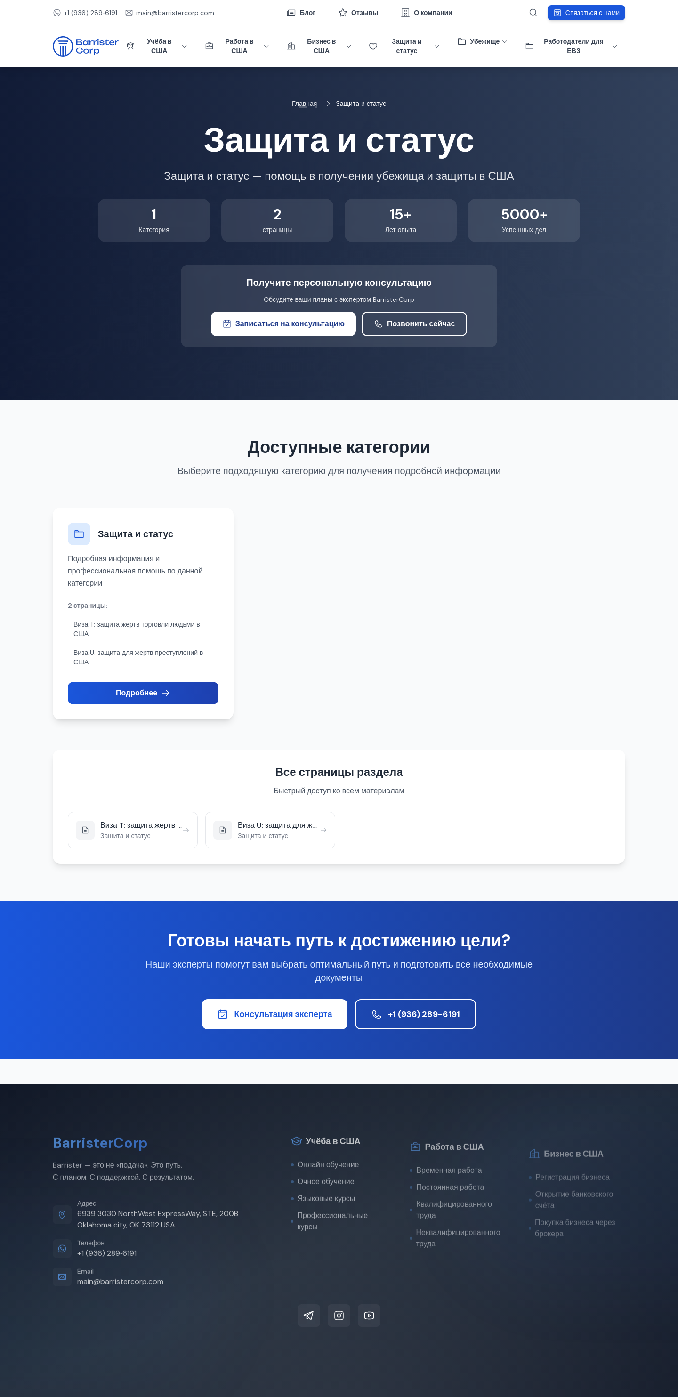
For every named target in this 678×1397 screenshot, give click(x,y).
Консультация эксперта (274, 1014)
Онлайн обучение (325, 1188)
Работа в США (237, 46)
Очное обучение (323, 1205)
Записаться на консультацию (283, 324)
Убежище (482, 41)
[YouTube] (369, 1315)
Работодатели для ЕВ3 (571, 46)
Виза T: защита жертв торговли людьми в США (136, 629)
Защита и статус (404, 46)
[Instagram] (339, 1315)
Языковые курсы (323, 1222)
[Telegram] (309, 1315)
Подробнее (143, 693)
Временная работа (446, 1197)
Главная (304, 103)
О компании (426, 12)
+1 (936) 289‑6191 (107, 1277)
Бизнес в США (319, 46)
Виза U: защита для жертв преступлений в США (138, 657)
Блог (301, 12)
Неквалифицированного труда (455, 1265)
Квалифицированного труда (451, 1236)
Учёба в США (157, 46)
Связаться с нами (586, 12)
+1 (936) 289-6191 (415, 1014)
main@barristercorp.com (120, 1305)
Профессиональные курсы (329, 1244)
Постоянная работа (447, 1214)
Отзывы (358, 12)
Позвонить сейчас (414, 324)
